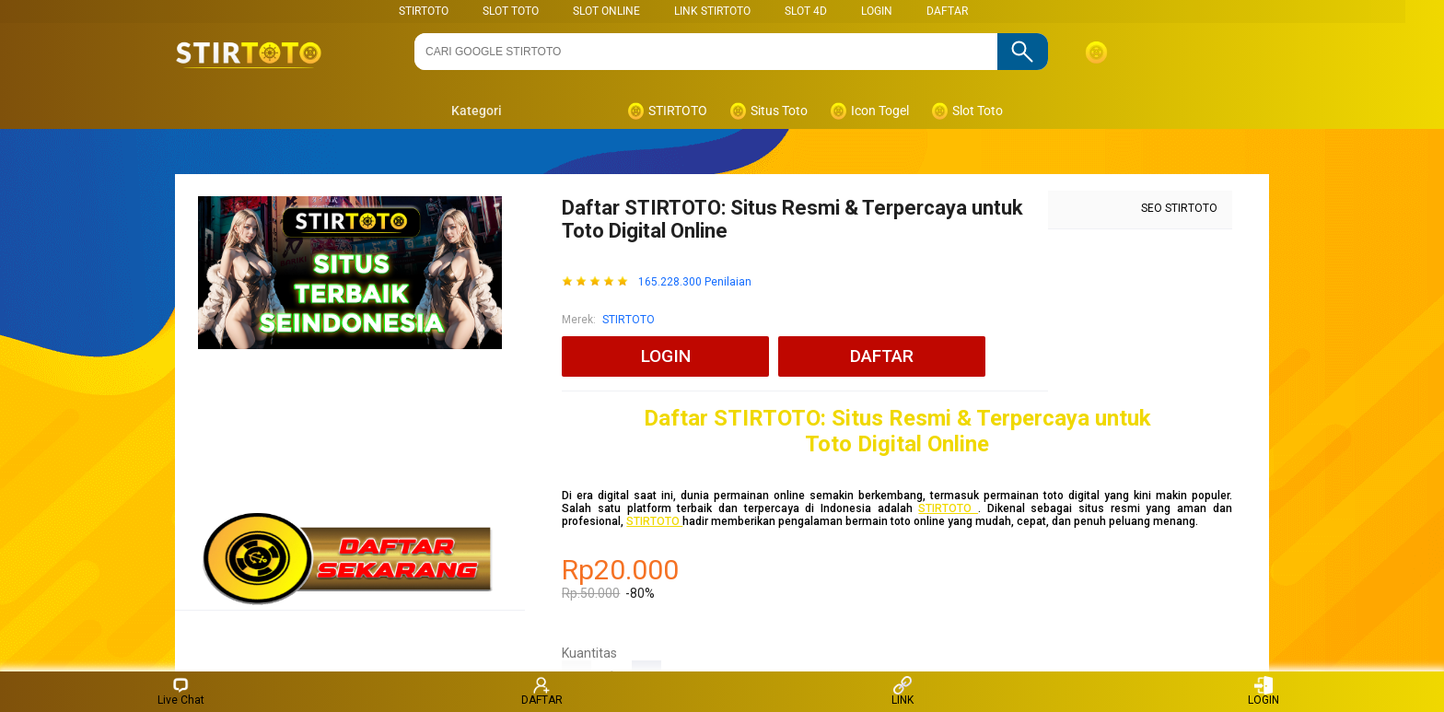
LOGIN (876, 11)
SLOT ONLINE (606, 11)
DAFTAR (947, 11)
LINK (902, 691)
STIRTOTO (423, 11)
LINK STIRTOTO (712, 11)
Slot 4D (806, 11)
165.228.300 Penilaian (694, 282)
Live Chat (180, 691)
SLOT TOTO (511, 11)
